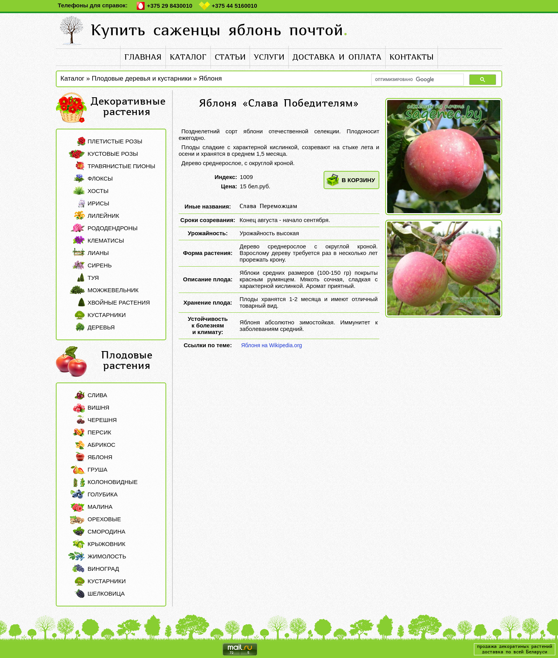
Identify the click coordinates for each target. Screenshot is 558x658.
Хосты (98, 191)
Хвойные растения (119, 302)
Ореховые (104, 519)
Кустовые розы (113, 153)
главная (143, 57)
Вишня (98, 407)
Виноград (103, 568)
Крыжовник (107, 544)
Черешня (102, 420)
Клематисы (106, 240)
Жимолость (107, 556)
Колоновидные (113, 482)
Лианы (98, 253)
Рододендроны (113, 228)
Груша (97, 469)
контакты (411, 57)
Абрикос (101, 444)
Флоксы (100, 178)
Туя (93, 277)
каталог (188, 57)
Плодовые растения (126, 360)
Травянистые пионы (121, 166)
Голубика (103, 494)
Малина (100, 506)
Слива (97, 395)
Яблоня (210, 78)
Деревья (101, 327)
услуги (269, 57)
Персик (99, 432)
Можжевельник (113, 290)
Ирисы (98, 203)
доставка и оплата (337, 57)
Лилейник (103, 215)
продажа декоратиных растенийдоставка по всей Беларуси (514, 649)
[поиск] (416, 79)
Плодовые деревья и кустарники (141, 78)
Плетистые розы (115, 141)
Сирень (100, 265)
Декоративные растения (128, 107)
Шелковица (106, 593)
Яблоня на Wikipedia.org (271, 345)
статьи (230, 57)
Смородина (107, 531)
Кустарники (107, 315)
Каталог (72, 78)
